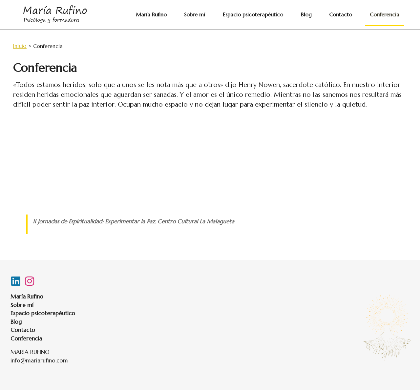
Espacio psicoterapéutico (287, 14)
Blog (330, 14)
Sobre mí (238, 14)
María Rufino (204, 14)
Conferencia (389, 14)
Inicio (20, 46)
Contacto (355, 14)
